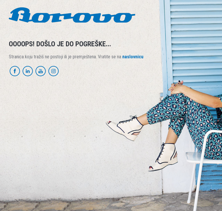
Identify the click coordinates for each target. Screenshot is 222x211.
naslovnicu (132, 56)
